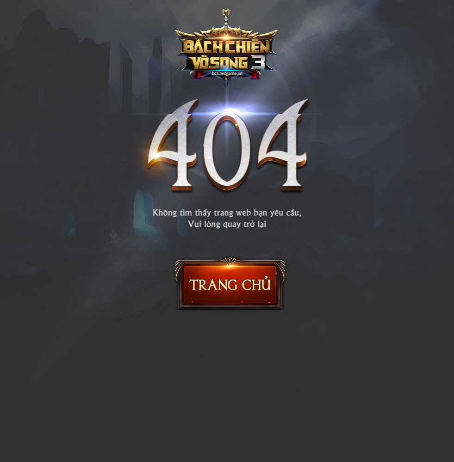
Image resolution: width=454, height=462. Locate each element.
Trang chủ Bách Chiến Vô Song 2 (230, 283)
